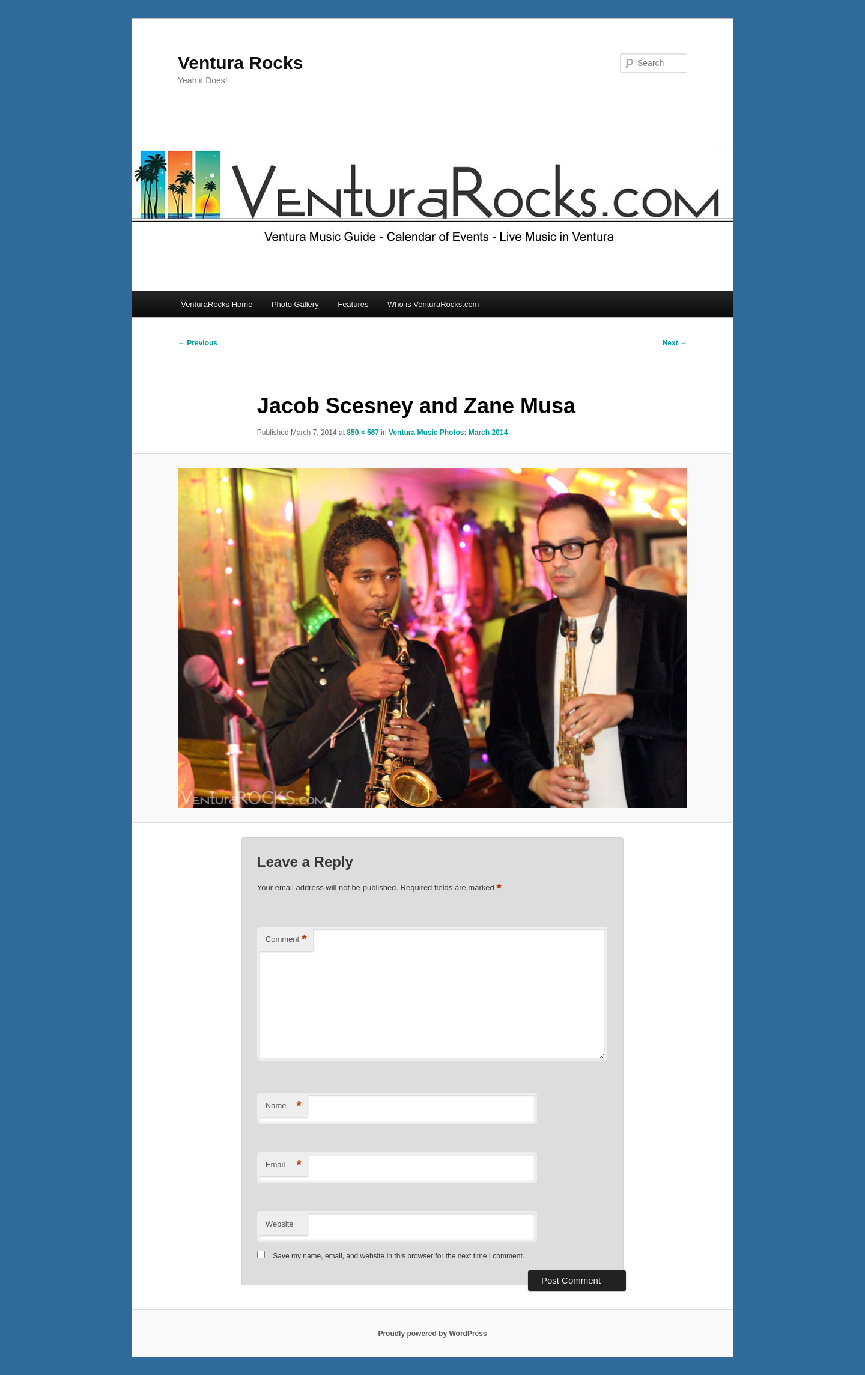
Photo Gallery (295, 304)
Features (353, 304)
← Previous (197, 343)
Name (284, 1106)
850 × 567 (363, 432)
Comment (286, 940)
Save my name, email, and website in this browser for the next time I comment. (398, 1256)
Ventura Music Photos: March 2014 (448, 432)
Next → (675, 343)
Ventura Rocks (240, 63)
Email (284, 1165)
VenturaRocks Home (216, 304)
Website (280, 1223)
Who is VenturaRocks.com (433, 304)
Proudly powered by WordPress (432, 1333)
